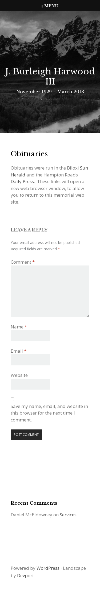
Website (19, 375)
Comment (23, 262)
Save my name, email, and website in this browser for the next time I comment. (49, 413)
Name (19, 327)
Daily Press (22, 181)
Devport (25, 575)
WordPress (48, 568)
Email (18, 351)
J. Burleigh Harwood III (50, 76)
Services (68, 515)
